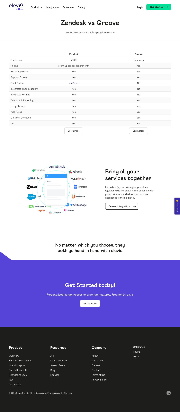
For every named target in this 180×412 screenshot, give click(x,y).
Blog (52, 370)
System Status (57, 365)
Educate (54, 374)
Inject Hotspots (17, 365)
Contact (96, 370)
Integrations (52, 7)
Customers (68, 7)
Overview (14, 355)
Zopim (75, 82)
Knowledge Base (18, 374)
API (52, 355)
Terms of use (98, 374)
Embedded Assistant (20, 360)
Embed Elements (18, 370)
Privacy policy (99, 379)
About (95, 355)
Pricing (81, 7)
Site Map (68, 392)
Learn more (74, 131)
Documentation (58, 360)
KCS (11, 379)
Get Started (90, 303)
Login (140, 7)
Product (35, 7)
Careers (96, 365)
